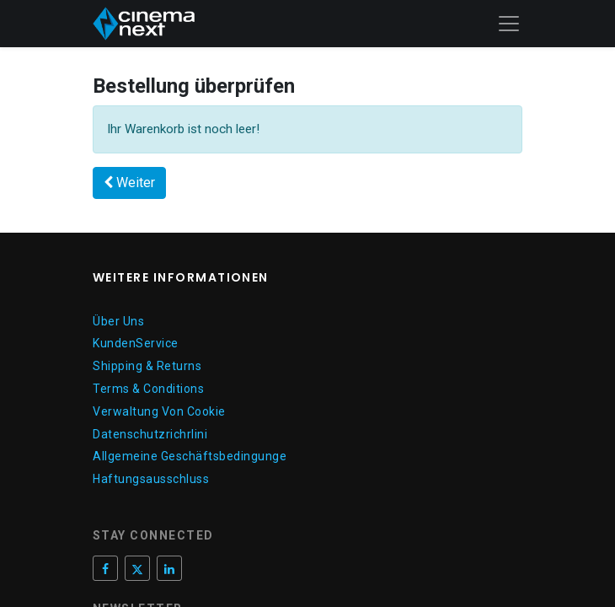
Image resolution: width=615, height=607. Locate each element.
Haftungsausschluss (151, 479)
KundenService (136, 343)
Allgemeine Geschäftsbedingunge (189, 456)
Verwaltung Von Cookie (159, 411)
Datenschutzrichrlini (150, 434)
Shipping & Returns (147, 366)
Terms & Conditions (148, 388)
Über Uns (118, 321)
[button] (129, 183)
